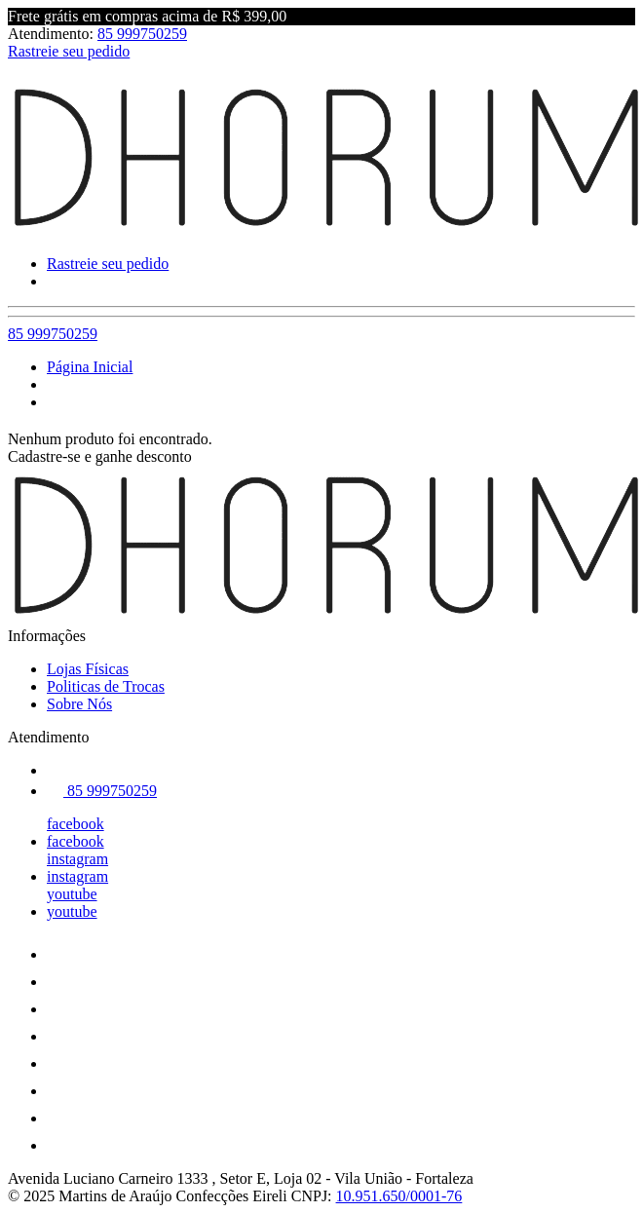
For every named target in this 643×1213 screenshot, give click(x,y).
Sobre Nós (79, 704)
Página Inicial (89, 367)
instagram (77, 859)
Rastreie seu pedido (69, 51)
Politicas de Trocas (106, 686)
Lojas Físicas (88, 669)
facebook (75, 823)
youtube (72, 894)
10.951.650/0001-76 (399, 1196)
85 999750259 (142, 33)
